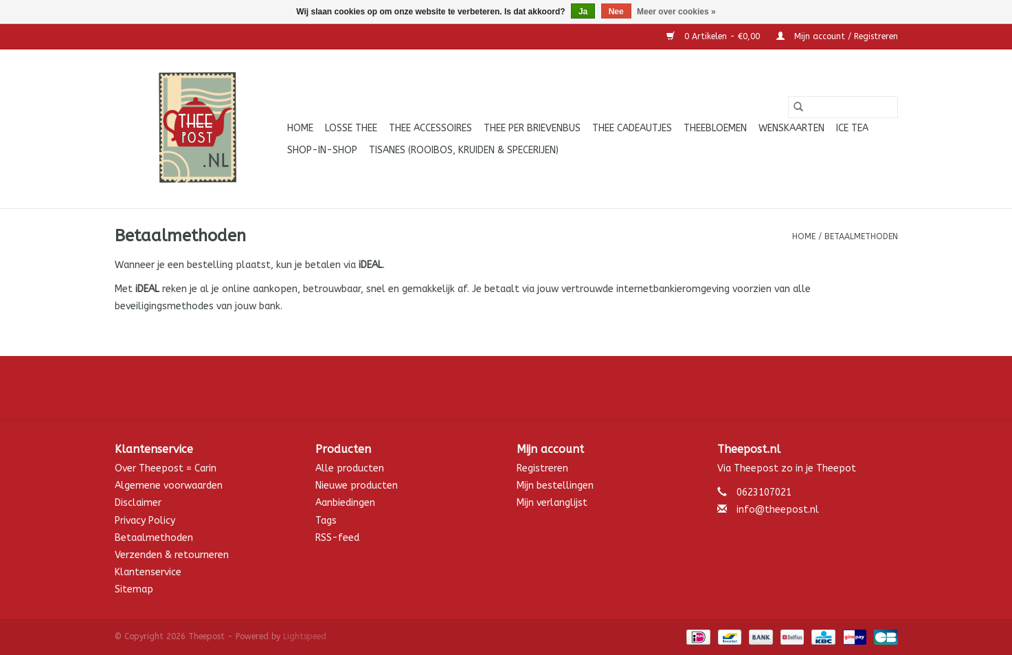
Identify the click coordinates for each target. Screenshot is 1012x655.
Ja (582, 11)
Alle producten (349, 468)
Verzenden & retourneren (172, 555)
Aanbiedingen (345, 503)
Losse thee (351, 128)
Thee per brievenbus (532, 128)
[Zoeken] (843, 107)
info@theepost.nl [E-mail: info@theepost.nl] (777, 509)
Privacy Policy (145, 520)
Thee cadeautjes (632, 128)
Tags (326, 520)
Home (300, 128)
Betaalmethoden (861, 236)
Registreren (542, 468)
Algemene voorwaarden (169, 485)
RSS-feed (337, 538)
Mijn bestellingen (555, 485)
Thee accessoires (430, 128)
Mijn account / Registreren (837, 36)
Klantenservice (148, 572)
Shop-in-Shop (322, 150)
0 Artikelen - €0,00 (714, 36)
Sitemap (134, 589)
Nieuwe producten (356, 485)
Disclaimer (138, 503)
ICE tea (852, 128)
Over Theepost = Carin (165, 468)
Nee (616, 11)
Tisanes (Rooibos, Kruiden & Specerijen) (464, 150)
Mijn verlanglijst (552, 503)
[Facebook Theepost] (506, 388)
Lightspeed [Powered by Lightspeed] (304, 636)
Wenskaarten (791, 128)
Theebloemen (715, 128)
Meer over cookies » (676, 11)
